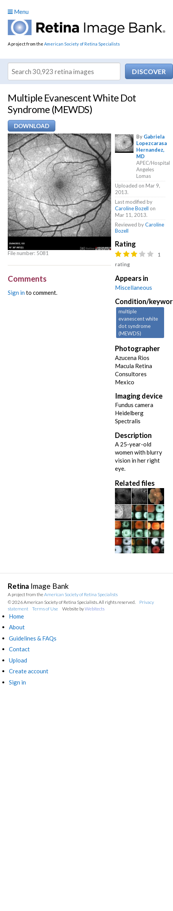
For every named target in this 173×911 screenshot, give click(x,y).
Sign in (16, 292)
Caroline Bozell (132, 208)
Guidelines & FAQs (33, 638)
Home (16, 616)
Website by (83, 609)
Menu (18, 11)
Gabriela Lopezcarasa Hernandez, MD (151, 146)
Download (31, 125)
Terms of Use (45, 609)
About (17, 627)
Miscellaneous (133, 287)
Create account (28, 671)
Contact (19, 649)
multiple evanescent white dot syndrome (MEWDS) (138, 322)
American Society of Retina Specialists (82, 43)
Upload (18, 660)
